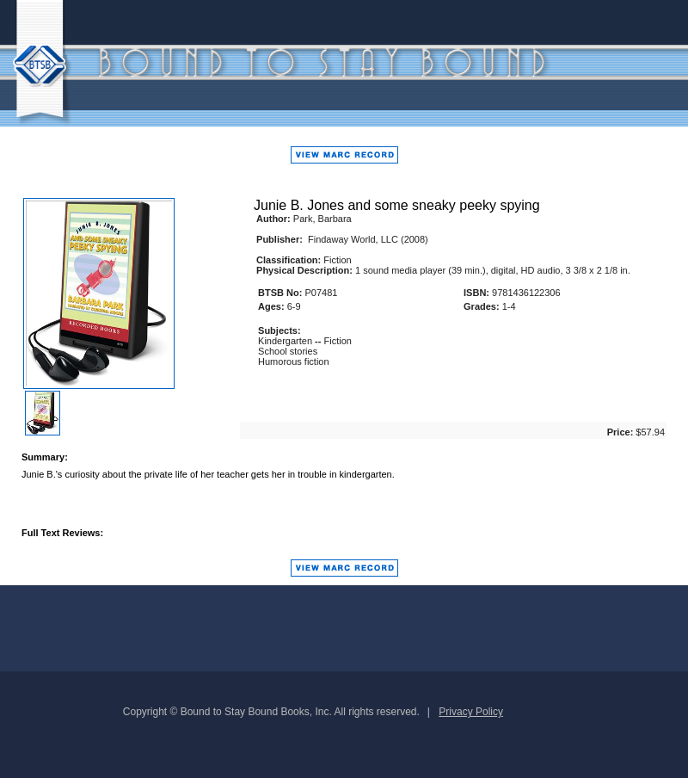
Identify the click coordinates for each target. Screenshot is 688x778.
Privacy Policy (471, 712)
